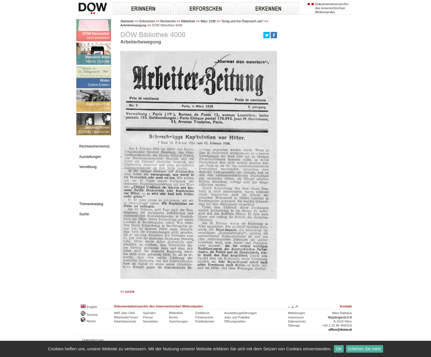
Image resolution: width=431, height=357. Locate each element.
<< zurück (127, 291)
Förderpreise (204, 317)
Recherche (168, 21)
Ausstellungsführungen (240, 313)
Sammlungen (178, 321)
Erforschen (147, 21)
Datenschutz (297, 321)
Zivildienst (202, 313)
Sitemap (294, 325)
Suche (84, 214)
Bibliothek (188, 21)
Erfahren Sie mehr (364, 349)
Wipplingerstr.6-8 (340, 317)
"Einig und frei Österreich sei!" (242, 21)
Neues (88, 321)
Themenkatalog (91, 204)
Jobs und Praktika (236, 317)
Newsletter (150, 321)
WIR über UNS (124, 313)
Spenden (149, 313)
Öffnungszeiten (235, 321)
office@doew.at (340, 329)
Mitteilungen (296, 313)
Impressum (296, 317)
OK (339, 349)
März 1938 (208, 21)
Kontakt (346, 306)
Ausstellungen (90, 157)
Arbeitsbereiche (125, 321)
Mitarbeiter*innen (126, 317)
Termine (89, 314)
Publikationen (204, 321)
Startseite (127, 21)
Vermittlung (88, 167)
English (89, 307)
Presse (148, 317)
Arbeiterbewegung (133, 25)
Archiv (173, 317)
